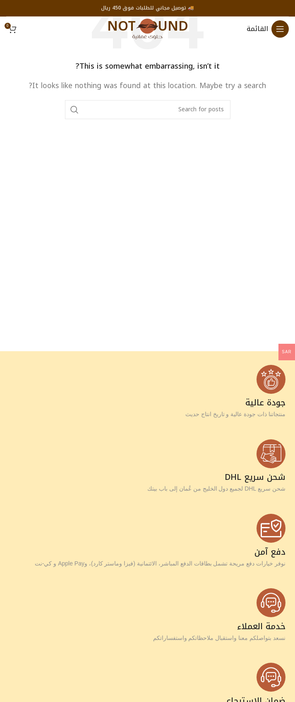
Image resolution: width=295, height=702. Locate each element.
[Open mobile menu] (267, 29)
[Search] (147, 109)
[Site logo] (147, 28)
